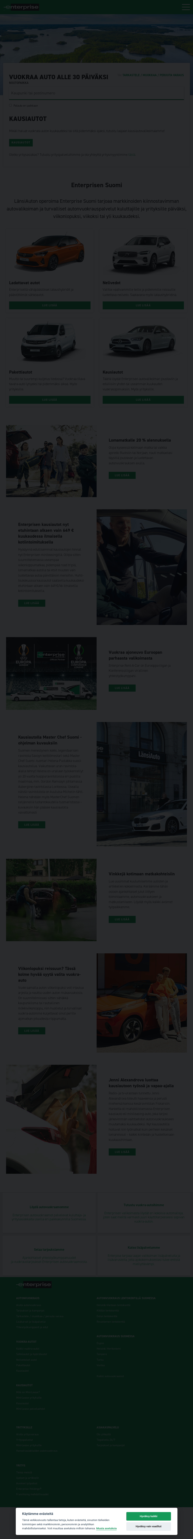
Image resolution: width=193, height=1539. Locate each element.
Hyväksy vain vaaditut (148, 1526)
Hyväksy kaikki (148, 1516)
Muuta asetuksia (106, 1528)
